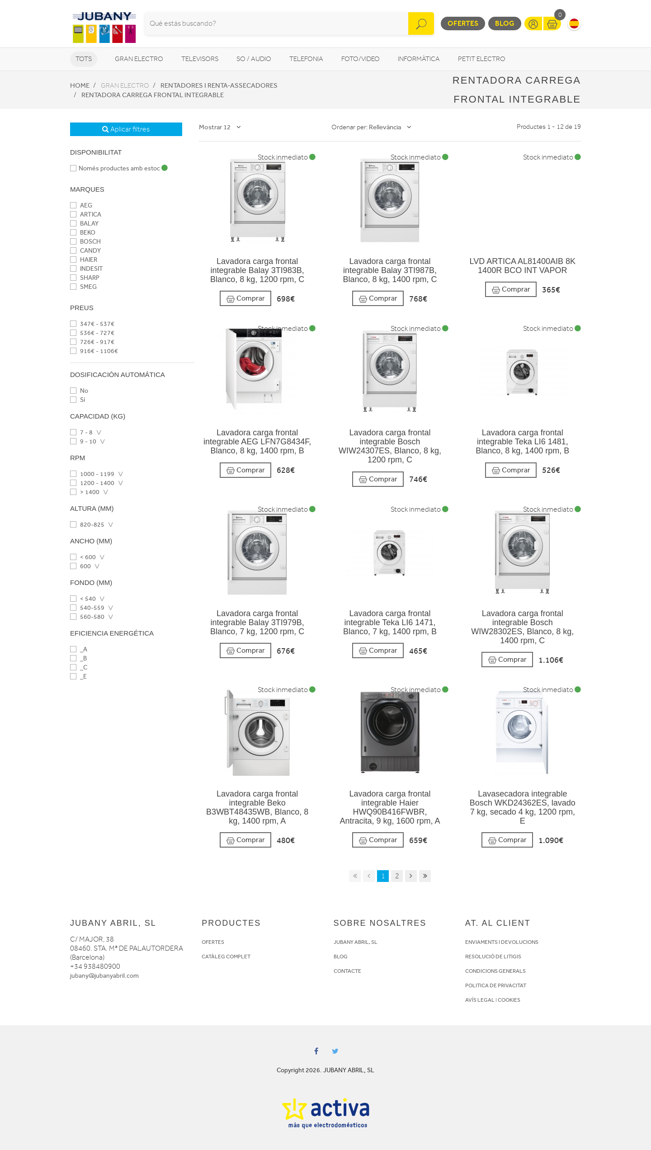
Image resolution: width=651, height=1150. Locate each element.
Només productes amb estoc (119, 168)
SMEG (83, 287)
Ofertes (463, 23)
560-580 (87, 617)
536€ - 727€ (92, 333)
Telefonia (306, 59)
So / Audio (253, 59)
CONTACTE (347, 971)
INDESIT (86, 269)
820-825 (87, 524)
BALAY (84, 223)
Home (80, 85)
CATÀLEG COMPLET (226, 956)
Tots (83, 59)
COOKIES (509, 1000)
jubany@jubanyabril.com (104, 976)
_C (78, 667)
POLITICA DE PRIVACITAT (495, 985)
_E (78, 676)
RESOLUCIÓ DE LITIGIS (493, 956)
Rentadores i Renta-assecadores (219, 85)
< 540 (83, 599)
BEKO (82, 232)
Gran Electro (139, 59)
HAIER (83, 260)
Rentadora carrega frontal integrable (152, 95)
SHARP (84, 278)
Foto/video (360, 59)
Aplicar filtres (126, 129)
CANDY (85, 251)
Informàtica (419, 59)
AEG (81, 205)
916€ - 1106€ (94, 351)
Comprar (245, 298)
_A (78, 649)
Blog (504, 23)
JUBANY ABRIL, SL (355, 942)
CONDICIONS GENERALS (495, 971)
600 (80, 566)
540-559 (87, 608)
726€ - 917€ (92, 342)
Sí (77, 400)
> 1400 (84, 492)
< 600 (83, 557)
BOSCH (85, 241)
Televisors (199, 59)
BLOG (341, 956)
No (79, 391)
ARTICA (85, 214)
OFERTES (213, 942)
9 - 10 (83, 441)
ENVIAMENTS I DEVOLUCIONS (501, 942)
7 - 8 (81, 432)
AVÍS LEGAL (480, 1000)
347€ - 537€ (92, 324)
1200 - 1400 (92, 483)
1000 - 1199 (92, 474)
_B (78, 658)
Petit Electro (481, 59)
